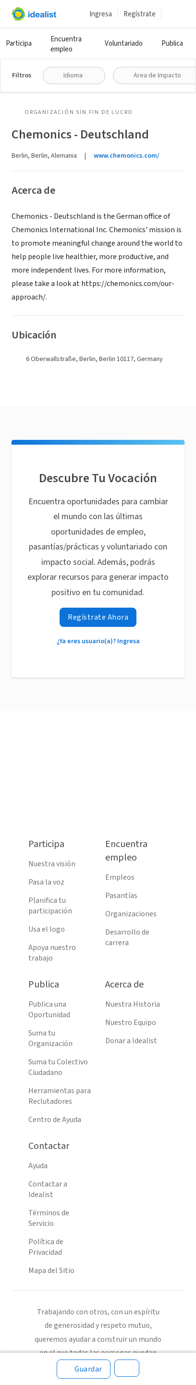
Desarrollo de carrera (127, 937)
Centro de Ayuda (54, 1119)
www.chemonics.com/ (126, 155)
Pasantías (121, 895)
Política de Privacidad (45, 1247)
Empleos (120, 877)
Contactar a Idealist (47, 1189)
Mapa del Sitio (51, 1270)
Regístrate (139, 14)
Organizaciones (131, 914)
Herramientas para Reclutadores (59, 1096)
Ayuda (38, 1165)
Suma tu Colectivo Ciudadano (58, 1067)
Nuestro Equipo (130, 1022)
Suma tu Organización (50, 1038)
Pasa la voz (46, 882)
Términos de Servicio (48, 1218)
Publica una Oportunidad (49, 1009)
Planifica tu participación (50, 905)
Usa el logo (46, 929)
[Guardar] (83, 1369)
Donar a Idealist (131, 1041)
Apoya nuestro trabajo (52, 952)
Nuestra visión (51, 864)
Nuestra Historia (132, 1004)
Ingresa (100, 14)
